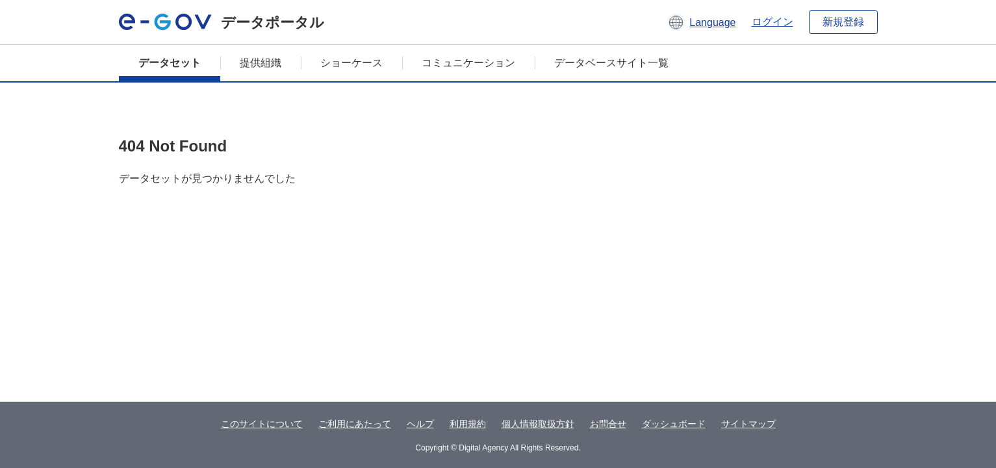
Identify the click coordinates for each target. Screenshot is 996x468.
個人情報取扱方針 (538, 424)
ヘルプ (420, 424)
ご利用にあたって (354, 424)
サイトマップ (748, 424)
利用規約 (468, 424)
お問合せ (608, 424)
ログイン (772, 21)
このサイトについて (262, 424)
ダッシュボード (674, 424)
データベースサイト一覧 (611, 62)
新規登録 (843, 21)
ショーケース (351, 62)
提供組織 (260, 62)
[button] (701, 22)
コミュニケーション (468, 62)
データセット (169, 62)
